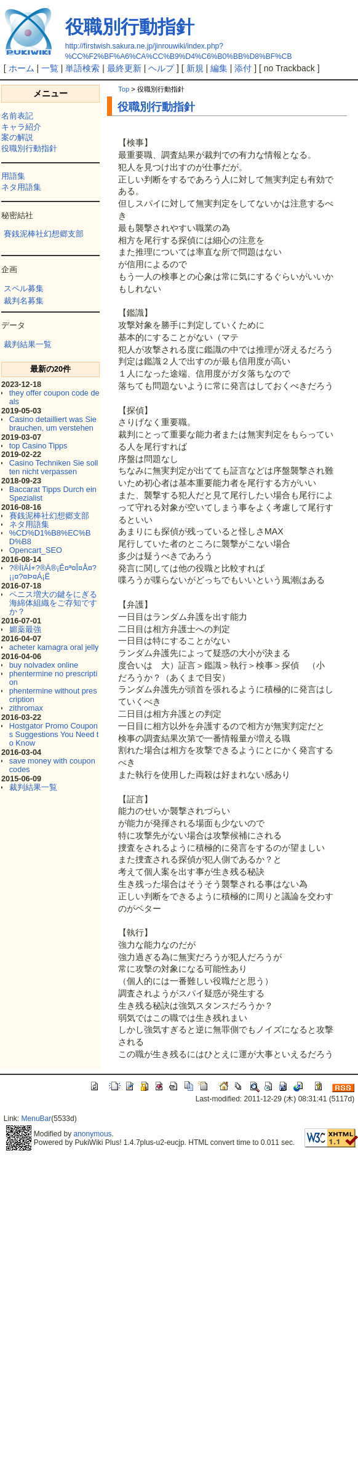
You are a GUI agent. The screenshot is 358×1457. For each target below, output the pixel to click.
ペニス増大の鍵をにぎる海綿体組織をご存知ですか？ (53, 603)
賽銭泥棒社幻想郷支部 (44, 233)
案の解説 (17, 137)
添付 (243, 68)
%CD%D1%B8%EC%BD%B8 (50, 537)
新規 (195, 68)
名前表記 (17, 115)
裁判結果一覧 (28, 344)
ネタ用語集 (21, 187)
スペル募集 (24, 288)
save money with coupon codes (52, 765)
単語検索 (82, 68)
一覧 (49, 68)
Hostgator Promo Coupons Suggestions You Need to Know (54, 734)
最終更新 (124, 68)
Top (123, 89)
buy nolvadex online (43, 665)
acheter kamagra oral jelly (54, 647)
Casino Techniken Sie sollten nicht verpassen (53, 467)
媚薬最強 (25, 629)
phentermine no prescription (53, 678)
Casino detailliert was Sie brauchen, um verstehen (53, 423)
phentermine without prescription (53, 695)
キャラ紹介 (21, 126)
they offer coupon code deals (54, 397)
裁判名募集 (24, 300)
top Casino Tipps (38, 445)
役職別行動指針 (129, 27)
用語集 (13, 176)
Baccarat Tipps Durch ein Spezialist (53, 493)
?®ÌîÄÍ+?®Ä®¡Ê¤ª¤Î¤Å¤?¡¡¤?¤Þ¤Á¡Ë (53, 572)
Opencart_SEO (35, 550)
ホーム (21, 68)
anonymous (93, 1134)
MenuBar (37, 1118)
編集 (219, 68)
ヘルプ (161, 68)
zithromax (26, 708)
